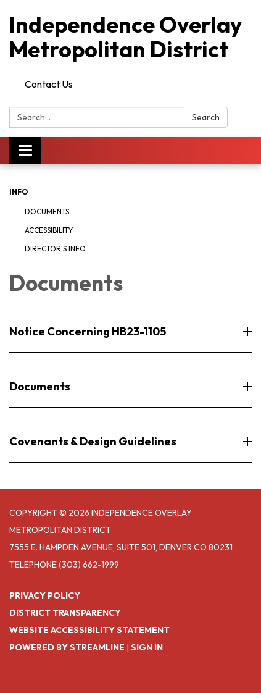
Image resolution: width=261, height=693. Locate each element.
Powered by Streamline (67, 647)
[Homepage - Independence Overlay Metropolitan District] (130, 36)
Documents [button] (40, 386)
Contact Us (49, 84)
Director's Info (55, 248)
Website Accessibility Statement (89, 630)
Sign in (147, 647)
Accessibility (49, 230)
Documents (47, 211)
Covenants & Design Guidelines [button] (93, 441)
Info (18, 191)
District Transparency (65, 612)
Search (206, 117)
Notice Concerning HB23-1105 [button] (88, 331)
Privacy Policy (44, 595)
